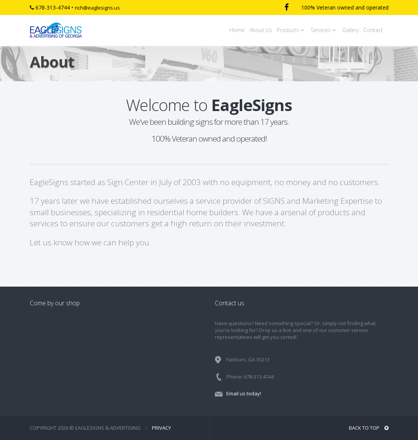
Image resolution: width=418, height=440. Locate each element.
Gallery (350, 30)
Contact (373, 30)
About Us (260, 30)
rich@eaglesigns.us (97, 7)
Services (324, 30)
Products (291, 30)
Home (237, 30)
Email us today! (243, 393)
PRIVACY (161, 427)
